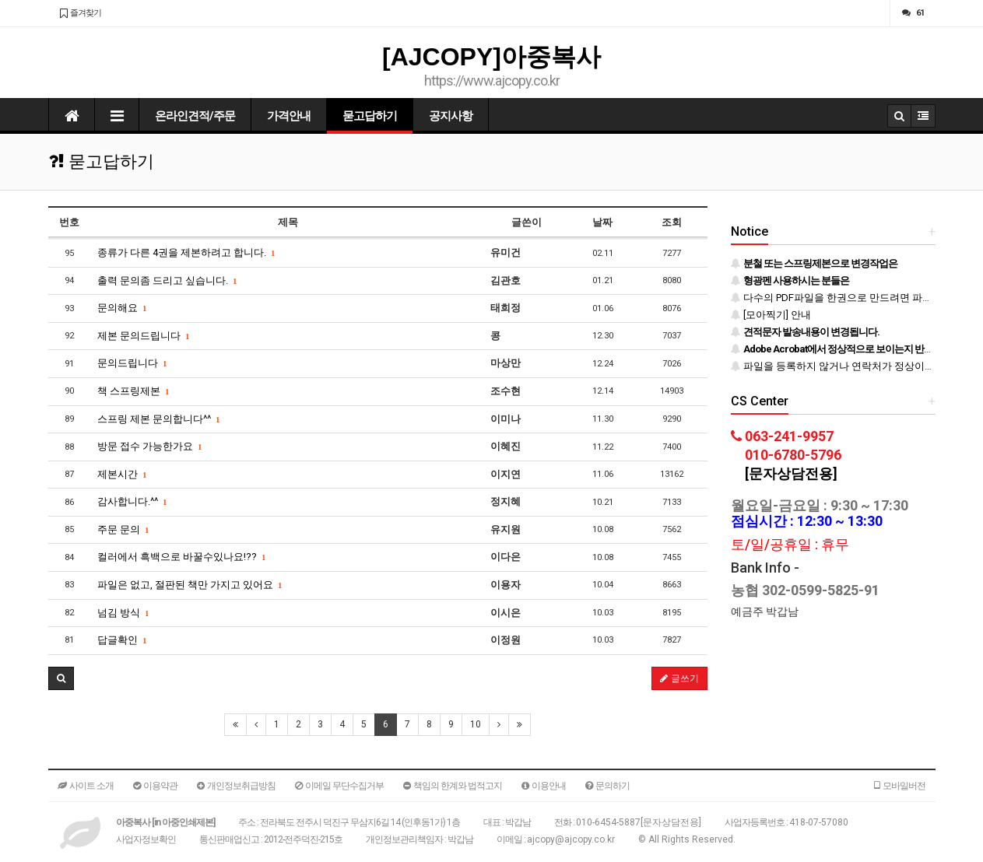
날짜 (602, 222)
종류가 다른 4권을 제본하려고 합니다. (186, 252)
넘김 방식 (123, 612)
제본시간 (121, 474)
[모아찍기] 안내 (771, 315)
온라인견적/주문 (195, 116)
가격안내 (289, 116)
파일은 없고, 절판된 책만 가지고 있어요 (189, 584)
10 (475, 724)
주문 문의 (123, 529)
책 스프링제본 (133, 391)
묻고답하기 (369, 116)
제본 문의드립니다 (143, 336)
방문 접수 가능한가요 (149, 446)
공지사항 (450, 116)
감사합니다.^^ (132, 501)
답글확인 (121, 640)
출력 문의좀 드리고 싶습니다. (167, 280)
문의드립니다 (132, 363)
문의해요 (121, 308)
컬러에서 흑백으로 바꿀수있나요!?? (181, 556)
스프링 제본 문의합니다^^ (158, 419)
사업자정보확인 (146, 839)
